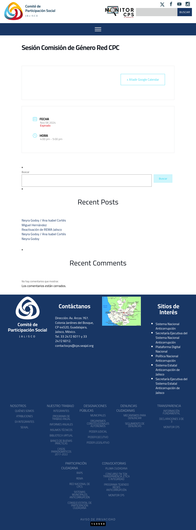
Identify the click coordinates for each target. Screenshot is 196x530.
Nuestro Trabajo (60, 406)
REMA (79, 478)
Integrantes (61, 410)
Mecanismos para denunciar (135, 416)
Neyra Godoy (30, 239)
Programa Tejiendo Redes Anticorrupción (116, 487)
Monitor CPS (171, 427)
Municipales (98, 415)
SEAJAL (25, 427)
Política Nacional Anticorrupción (167, 358)
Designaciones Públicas (93, 408)
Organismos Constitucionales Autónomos (98, 423)
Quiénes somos (24, 410)
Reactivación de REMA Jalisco (42, 229)
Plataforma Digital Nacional (168, 349)
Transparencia (169, 406)
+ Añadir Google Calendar (143, 79)
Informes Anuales (61, 424)
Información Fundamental (171, 412)
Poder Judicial (98, 431)
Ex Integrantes (24, 421)
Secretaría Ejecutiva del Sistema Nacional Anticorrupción (171, 337)
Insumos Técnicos (61, 429)
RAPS (80, 472)
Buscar (25, 172)
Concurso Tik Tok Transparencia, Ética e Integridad (116, 476)
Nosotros (18, 406)
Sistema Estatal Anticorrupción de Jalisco (168, 369)
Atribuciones (24, 416)
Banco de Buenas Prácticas (61, 442)
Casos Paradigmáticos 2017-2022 (61, 451)
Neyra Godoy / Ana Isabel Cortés (44, 220)
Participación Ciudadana (74, 465)
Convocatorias (114, 463)
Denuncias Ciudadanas (126, 408)
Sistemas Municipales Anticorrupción (79, 494)
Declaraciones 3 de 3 (171, 420)
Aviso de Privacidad (98, 519)
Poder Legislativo (98, 442)
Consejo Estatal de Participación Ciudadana (79, 505)
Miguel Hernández (34, 225)
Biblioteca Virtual (61, 435)
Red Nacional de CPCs (79, 485)
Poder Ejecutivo (98, 437)
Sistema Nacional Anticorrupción (167, 326)
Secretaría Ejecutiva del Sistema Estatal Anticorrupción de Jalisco (171, 386)
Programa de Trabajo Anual (61, 417)
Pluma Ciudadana (116, 468)
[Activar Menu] (98, 29)
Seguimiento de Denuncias (134, 425)
